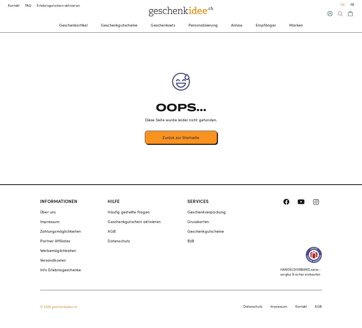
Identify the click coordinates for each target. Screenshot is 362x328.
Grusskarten (198, 221)
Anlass (236, 25)
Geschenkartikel (73, 25)
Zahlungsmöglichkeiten (60, 231)
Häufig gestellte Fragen (129, 211)
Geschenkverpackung (206, 211)
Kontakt (14, 5)
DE (343, 4)
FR (352, 4)
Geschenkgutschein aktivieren (134, 221)
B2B (190, 240)
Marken (296, 25)
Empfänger (266, 25)
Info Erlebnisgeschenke (60, 269)
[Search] (340, 14)
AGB (112, 231)
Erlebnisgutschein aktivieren (58, 5)
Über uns (48, 211)
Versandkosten (53, 260)
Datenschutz (119, 240)
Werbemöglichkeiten (58, 250)
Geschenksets (163, 25)
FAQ (28, 5)
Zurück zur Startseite (181, 137)
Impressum (49, 221)
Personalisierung (203, 25)
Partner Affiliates (55, 240)
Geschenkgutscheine (119, 25)
